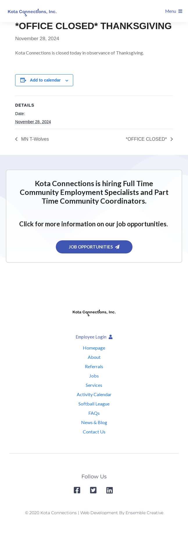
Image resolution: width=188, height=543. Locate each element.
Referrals (94, 366)
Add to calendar (45, 80)
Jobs (94, 375)
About (94, 357)
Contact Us (94, 431)
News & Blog (94, 422)
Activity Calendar (94, 394)
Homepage (94, 347)
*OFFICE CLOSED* (147, 139)
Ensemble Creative (144, 512)
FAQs (94, 413)
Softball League (94, 403)
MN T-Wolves (34, 139)
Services (94, 385)
